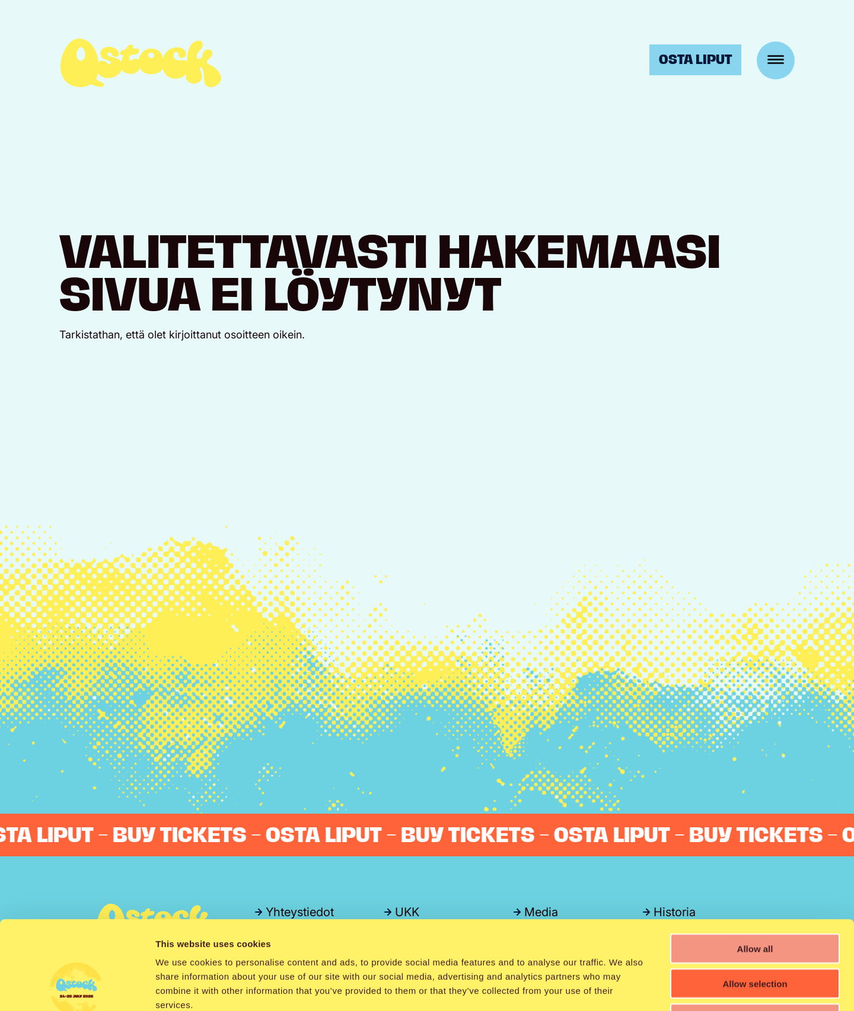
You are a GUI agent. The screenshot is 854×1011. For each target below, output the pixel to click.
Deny (755, 935)
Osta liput (695, 59)
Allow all (755, 865)
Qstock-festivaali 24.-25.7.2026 (140, 63)
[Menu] (776, 60)
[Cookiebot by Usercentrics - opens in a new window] (77, 988)
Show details (622, 988)
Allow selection (754, 900)
